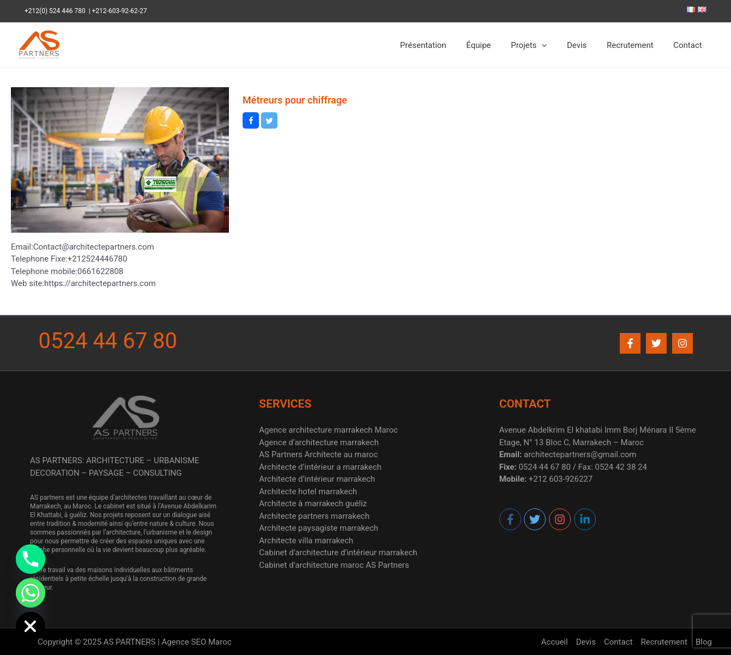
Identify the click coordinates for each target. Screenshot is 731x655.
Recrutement (635, 45)
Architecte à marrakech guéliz (313, 503)
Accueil (554, 642)
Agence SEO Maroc (197, 642)
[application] (554, 45)
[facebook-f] (510, 519)
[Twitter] (656, 343)
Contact (689, 45)
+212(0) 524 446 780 (57, 11)
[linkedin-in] (585, 519)
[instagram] (560, 519)
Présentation (443, 45)
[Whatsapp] (30, 593)
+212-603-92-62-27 (119, 11)
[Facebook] (630, 343)
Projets (541, 45)
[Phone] (30, 559)
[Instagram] (682, 343)
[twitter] (535, 519)
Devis (586, 45)
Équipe (494, 45)
